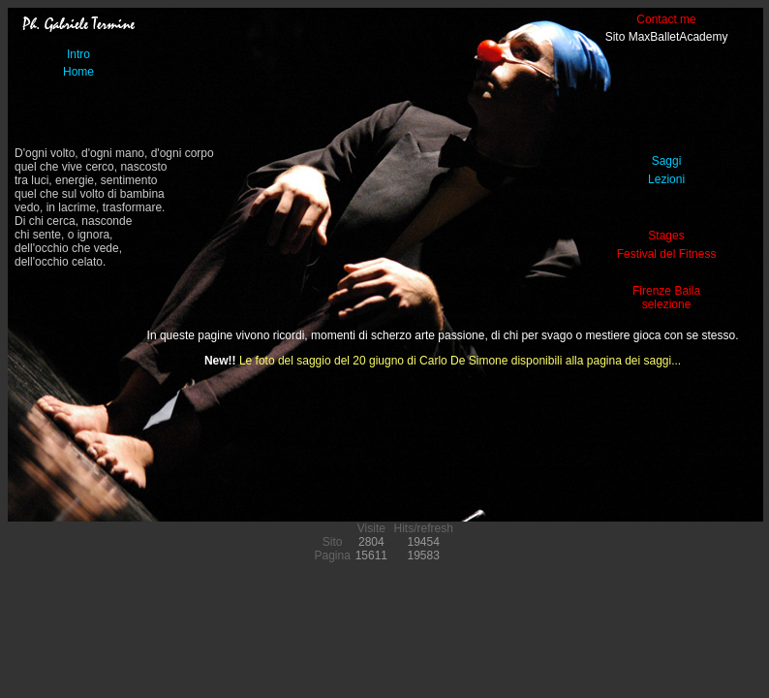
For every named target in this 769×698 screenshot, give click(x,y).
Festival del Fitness (667, 254)
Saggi (667, 161)
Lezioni (666, 179)
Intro (78, 54)
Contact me (665, 19)
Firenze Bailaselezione (666, 297)
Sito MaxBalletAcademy (666, 37)
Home (78, 72)
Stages (666, 235)
